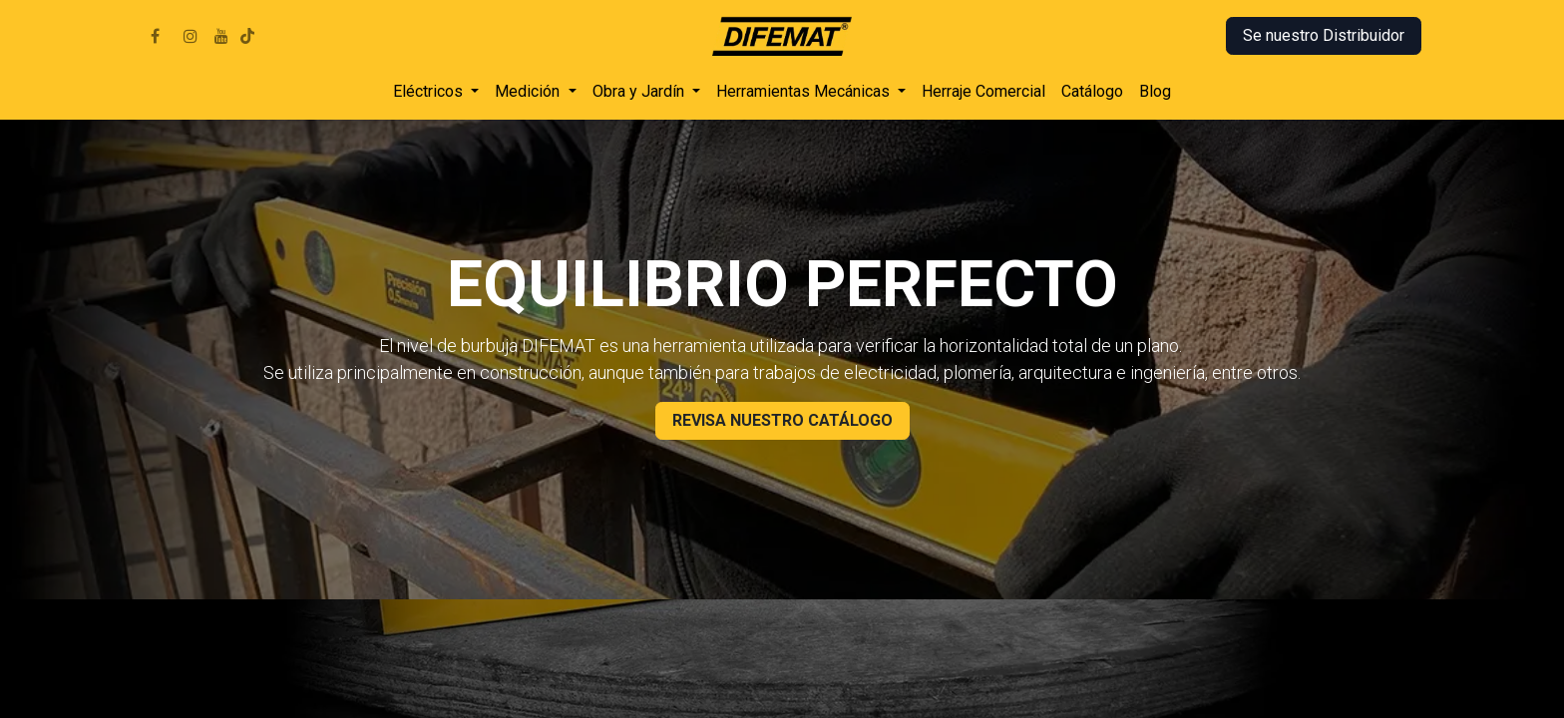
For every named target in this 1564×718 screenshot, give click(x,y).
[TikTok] (247, 36)
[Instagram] (190, 36)
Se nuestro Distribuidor (1323, 35)
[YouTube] (221, 36)
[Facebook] (155, 36)
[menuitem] (436, 92)
